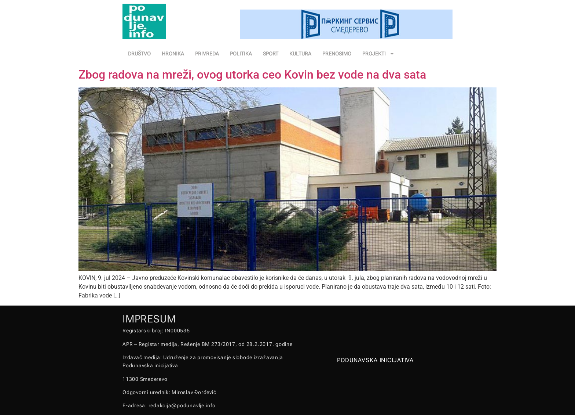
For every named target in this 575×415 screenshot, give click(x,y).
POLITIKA (241, 54)
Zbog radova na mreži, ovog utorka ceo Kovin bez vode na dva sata (252, 75)
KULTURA (300, 54)
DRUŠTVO (139, 54)
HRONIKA (173, 54)
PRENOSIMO (336, 54)
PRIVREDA (207, 54)
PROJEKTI (378, 53)
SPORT (270, 54)
